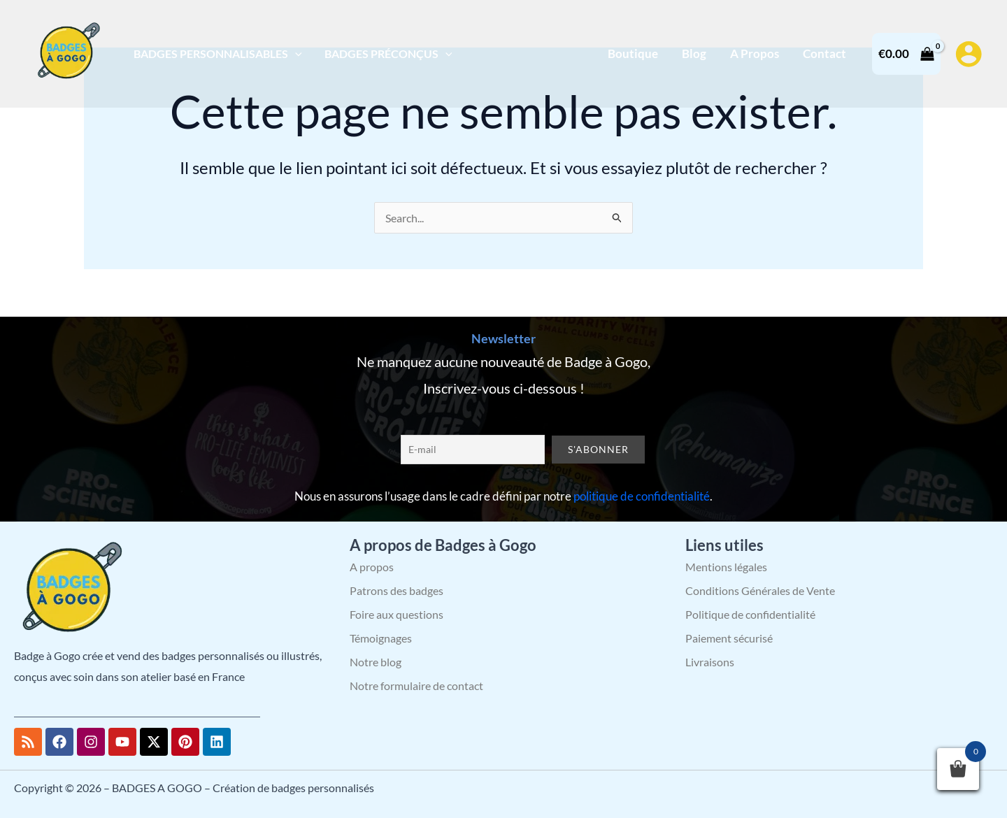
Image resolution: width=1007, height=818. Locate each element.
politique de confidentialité (641, 496)
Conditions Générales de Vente (760, 590)
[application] (295, 53)
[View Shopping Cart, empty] (906, 53)
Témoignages (381, 638)
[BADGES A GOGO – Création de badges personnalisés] (66, 52)
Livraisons (709, 661)
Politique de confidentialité (750, 614)
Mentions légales (726, 566)
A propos (372, 566)
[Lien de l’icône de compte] (969, 54)
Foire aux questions (396, 614)
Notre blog (375, 661)
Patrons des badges (396, 590)
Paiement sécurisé (729, 638)
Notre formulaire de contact (416, 685)
